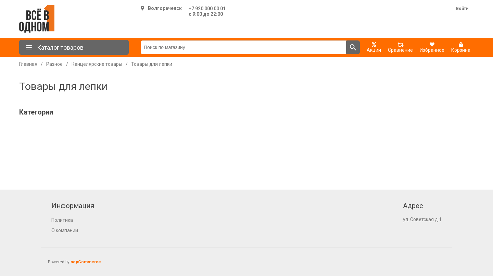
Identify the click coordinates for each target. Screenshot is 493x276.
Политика (62, 220)
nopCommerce (86, 262)
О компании (64, 230)
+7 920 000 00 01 (207, 8)
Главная (28, 64)
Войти (462, 8)
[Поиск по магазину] (243, 47)
